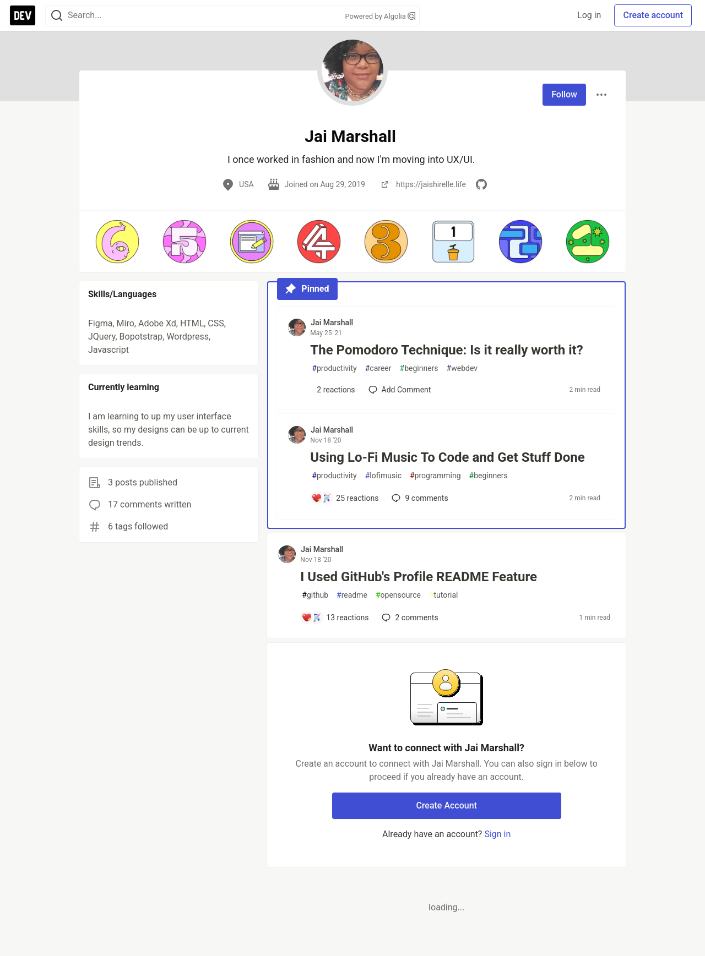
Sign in (497, 834)
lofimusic (383, 476)
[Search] (57, 16)
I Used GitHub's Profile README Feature (418, 576)
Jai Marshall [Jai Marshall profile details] (332, 322)
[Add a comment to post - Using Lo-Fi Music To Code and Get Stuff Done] (345, 498)
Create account (653, 15)
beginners (419, 368)
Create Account (446, 805)
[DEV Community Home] (22, 15)
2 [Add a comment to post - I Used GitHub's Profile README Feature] (408, 617)
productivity (334, 368)
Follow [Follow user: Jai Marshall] (564, 94)
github (315, 595)
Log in (589, 15)
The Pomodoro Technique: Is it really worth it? (446, 350)
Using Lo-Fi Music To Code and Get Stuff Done (447, 457)
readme (352, 595)
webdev (462, 368)
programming (435, 476)
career (378, 368)
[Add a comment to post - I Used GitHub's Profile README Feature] (335, 617)
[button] (117, 242)
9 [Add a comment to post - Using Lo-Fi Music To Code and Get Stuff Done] (418, 498)
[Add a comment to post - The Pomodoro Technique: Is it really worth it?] (333, 389)
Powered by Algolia (380, 16)
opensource (398, 595)
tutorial (443, 595)
